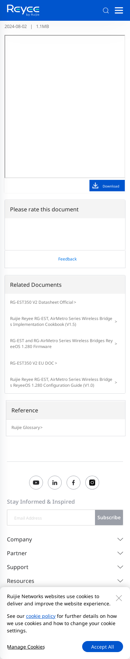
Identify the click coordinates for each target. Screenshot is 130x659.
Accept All (102, 646)
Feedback (67, 259)
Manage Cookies (26, 646)
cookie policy (40, 616)
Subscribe (109, 517)
